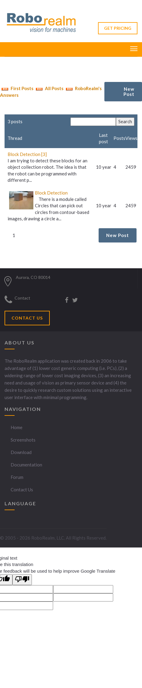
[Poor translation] (22, 579)
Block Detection (51, 192)
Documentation (26, 464)
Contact (22, 297)
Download (21, 452)
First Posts (16, 88)
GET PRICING (117, 28)
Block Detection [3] (27, 154)
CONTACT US (27, 317)
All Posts (48, 88)
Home (16, 427)
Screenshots (23, 439)
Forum (17, 477)
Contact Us (22, 489)
